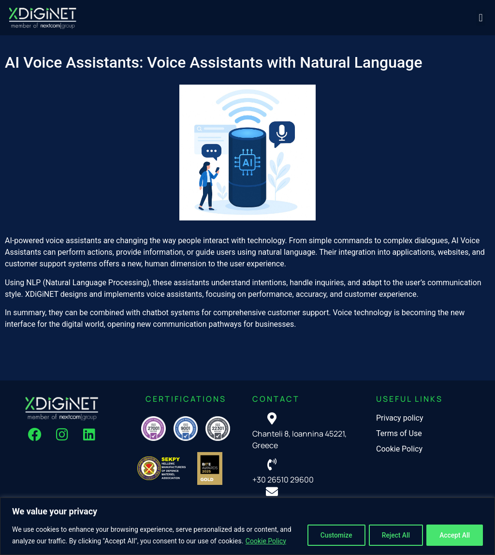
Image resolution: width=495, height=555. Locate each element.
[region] (247, 526)
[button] (480, 18)
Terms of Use (399, 433)
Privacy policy (399, 418)
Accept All (453, 535)
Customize (329, 535)
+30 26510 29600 (283, 479)
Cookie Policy (266, 541)
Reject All (392, 535)
